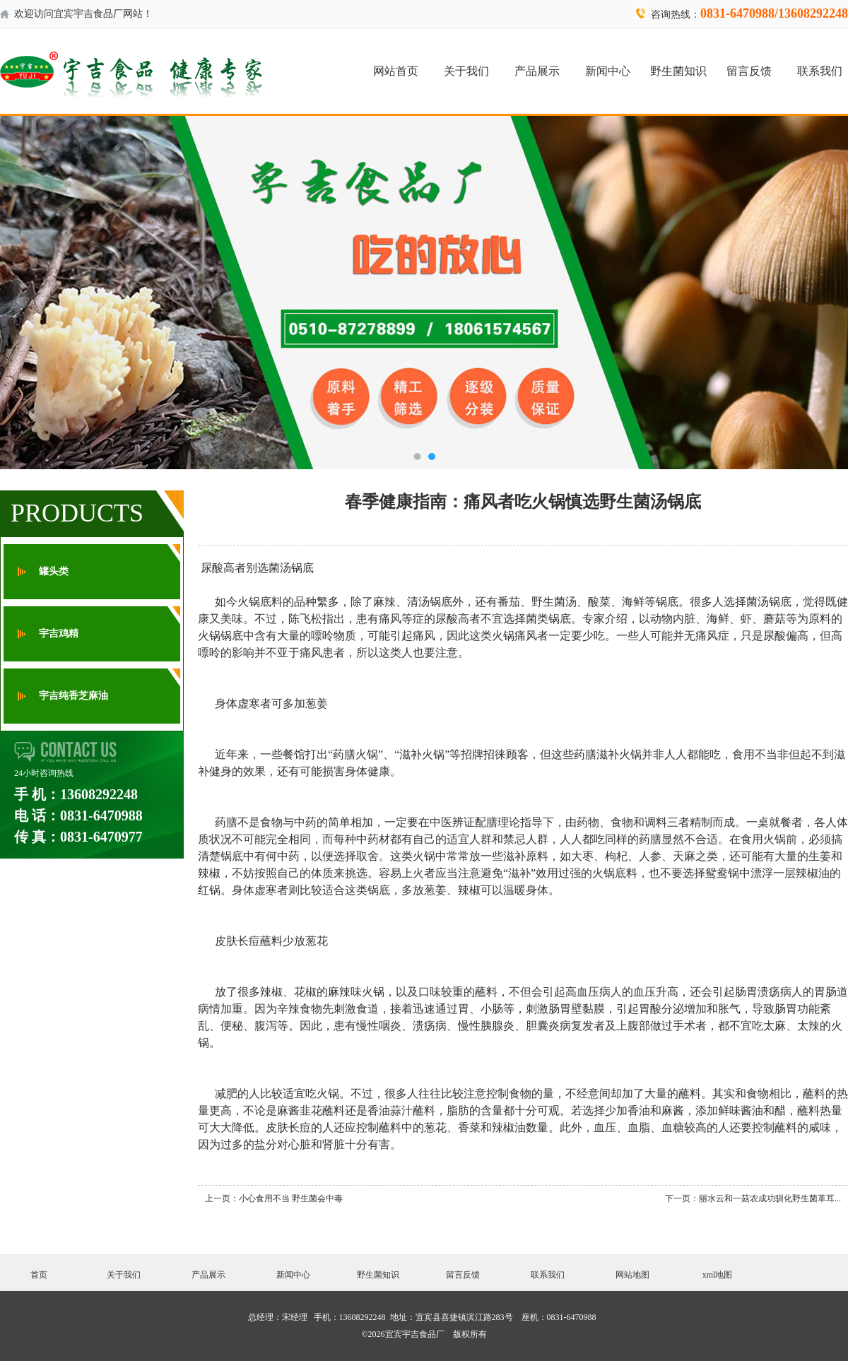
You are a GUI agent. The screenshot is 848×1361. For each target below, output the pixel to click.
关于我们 (466, 71)
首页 (38, 1275)
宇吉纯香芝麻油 (73, 695)
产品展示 (537, 71)
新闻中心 (607, 71)
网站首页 (395, 71)
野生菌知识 (678, 71)
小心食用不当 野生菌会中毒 (291, 1198)
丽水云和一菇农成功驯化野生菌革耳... (770, 1198)
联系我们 (819, 71)
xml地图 (717, 1275)
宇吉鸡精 (58, 633)
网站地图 (632, 1275)
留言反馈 (749, 71)
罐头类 (54, 571)
